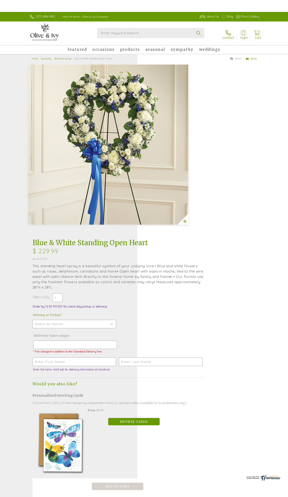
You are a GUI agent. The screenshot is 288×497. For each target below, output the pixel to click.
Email (251, 56)
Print (236, 56)
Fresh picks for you (112, 368)
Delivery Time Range (162, 175)
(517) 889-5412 (45, 16)
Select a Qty (152, 137)
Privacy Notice (200, 493)
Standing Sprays (63, 55)
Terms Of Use (179, 493)
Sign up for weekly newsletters (190, 366)
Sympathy (46, 55)
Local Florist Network (227, 493)
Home (35, 55)
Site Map (249, 493)
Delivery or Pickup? (158, 155)
